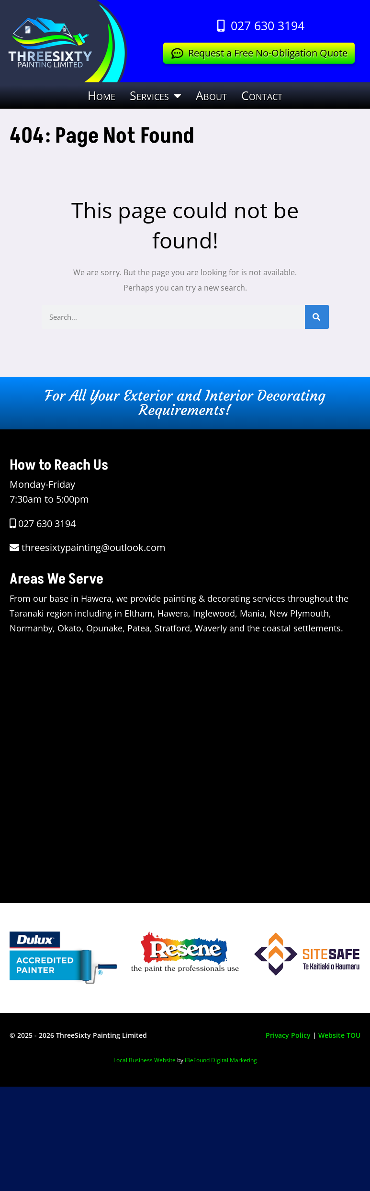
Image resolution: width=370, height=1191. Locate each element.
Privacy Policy (288, 1035)
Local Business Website (144, 1060)
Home (101, 95)
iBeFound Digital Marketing (221, 1060)
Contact (261, 95)
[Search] (317, 317)
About (211, 95)
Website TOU (339, 1035)
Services (155, 95)
